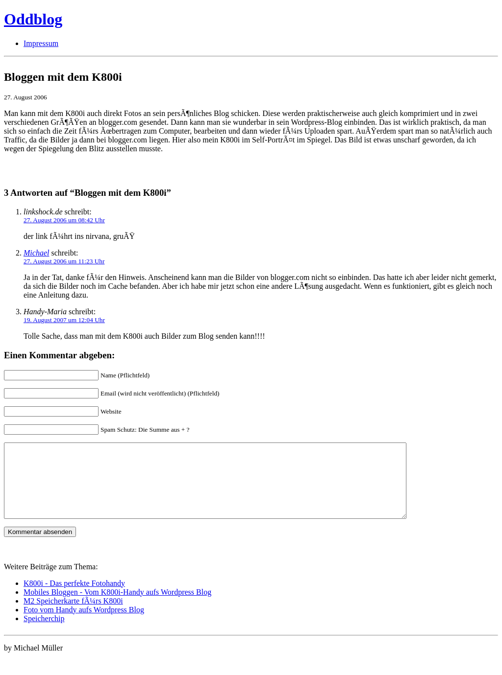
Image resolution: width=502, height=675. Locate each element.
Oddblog (33, 19)
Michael (36, 253)
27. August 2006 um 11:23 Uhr (64, 261)
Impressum (41, 43)
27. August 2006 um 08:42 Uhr (64, 220)
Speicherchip (44, 633)
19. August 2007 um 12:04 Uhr (64, 320)
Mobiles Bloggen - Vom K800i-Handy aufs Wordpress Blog (117, 607)
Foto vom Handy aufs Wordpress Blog (84, 624)
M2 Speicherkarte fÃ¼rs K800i (73, 615)
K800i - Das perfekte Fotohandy (74, 598)
